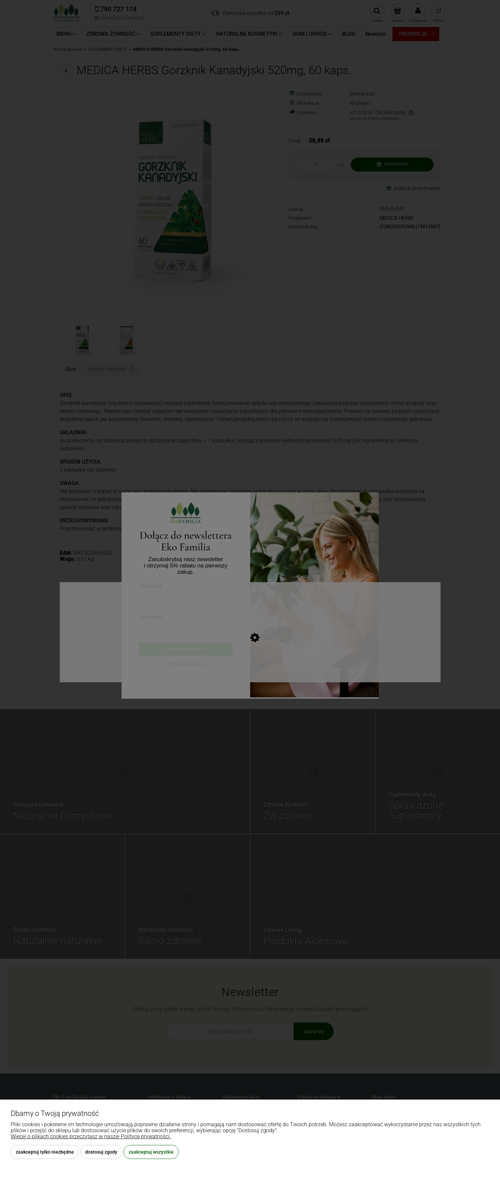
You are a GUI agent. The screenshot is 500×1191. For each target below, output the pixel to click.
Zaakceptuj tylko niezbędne (45, 1152)
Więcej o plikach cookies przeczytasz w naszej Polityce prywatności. (91, 1136)
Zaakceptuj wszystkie (151, 1152)
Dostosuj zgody (101, 1152)
